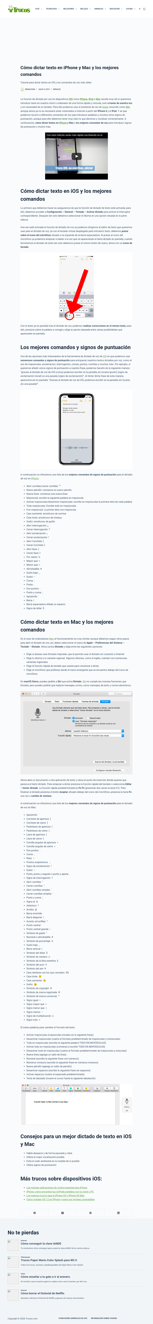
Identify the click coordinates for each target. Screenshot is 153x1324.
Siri (84, 681)
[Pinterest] (91, 1213)
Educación (117, 9)
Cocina (131, 9)
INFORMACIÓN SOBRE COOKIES (104, 1318)
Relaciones (70, 9)
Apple (105, 107)
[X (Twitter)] (62, 1213)
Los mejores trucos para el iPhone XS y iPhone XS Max (55, 1195)
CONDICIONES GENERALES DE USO (73, 1318)
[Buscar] (144, 9)
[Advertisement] (76, 40)
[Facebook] (35, 1213)
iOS (105, 356)
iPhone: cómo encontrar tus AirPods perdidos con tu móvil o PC (60, 1191)
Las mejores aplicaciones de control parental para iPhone (56, 1187)
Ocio (39, 9)
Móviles (57, 89)
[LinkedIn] (119, 1213)
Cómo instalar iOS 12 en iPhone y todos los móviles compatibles (60, 1199)
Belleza (86, 9)
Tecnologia (53, 9)
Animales (100, 9)
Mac (51, 638)
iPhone (63, 122)
